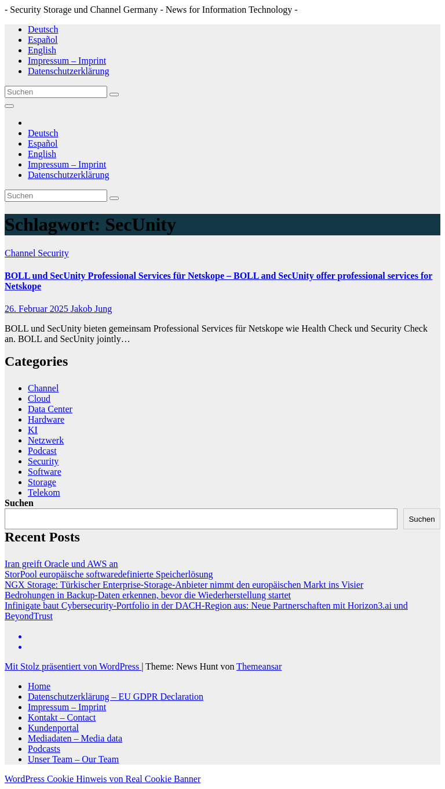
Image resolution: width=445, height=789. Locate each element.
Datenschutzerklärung (68, 71)
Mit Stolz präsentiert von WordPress (73, 666)
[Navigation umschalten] (9, 106)
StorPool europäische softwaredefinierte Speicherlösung (109, 574)
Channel (21, 253)
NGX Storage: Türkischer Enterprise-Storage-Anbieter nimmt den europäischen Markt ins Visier (184, 585)
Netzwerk (46, 440)
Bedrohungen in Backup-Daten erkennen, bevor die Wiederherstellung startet (148, 595)
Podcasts (44, 749)
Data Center (50, 409)
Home (39, 686)
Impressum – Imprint (67, 61)
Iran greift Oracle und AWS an (61, 564)
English (42, 50)
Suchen (19, 503)
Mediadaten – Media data (75, 738)
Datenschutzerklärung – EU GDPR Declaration (115, 696)
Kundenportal (53, 728)
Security (53, 253)
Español (43, 40)
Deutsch (43, 29)
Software (44, 472)
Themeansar (259, 666)
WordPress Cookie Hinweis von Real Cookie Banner (102, 779)
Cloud (39, 398)
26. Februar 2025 (38, 309)
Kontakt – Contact (62, 717)
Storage (42, 482)
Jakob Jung (91, 309)
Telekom (44, 492)
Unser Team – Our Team (73, 759)
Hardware (46, 419)
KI (33, 430)
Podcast (42, 451)
